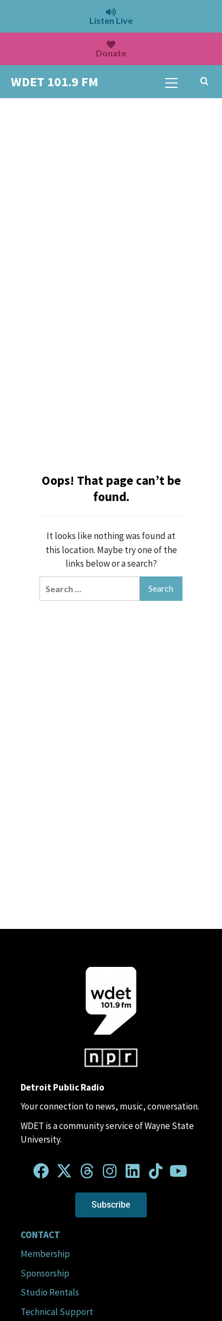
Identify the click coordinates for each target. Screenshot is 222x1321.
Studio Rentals (50, 1292)
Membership (45, 1254)
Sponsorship (45, 1273)
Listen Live (111, 16)
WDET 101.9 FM (54, 81)
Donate (111, 49)
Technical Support (57, 1312)
